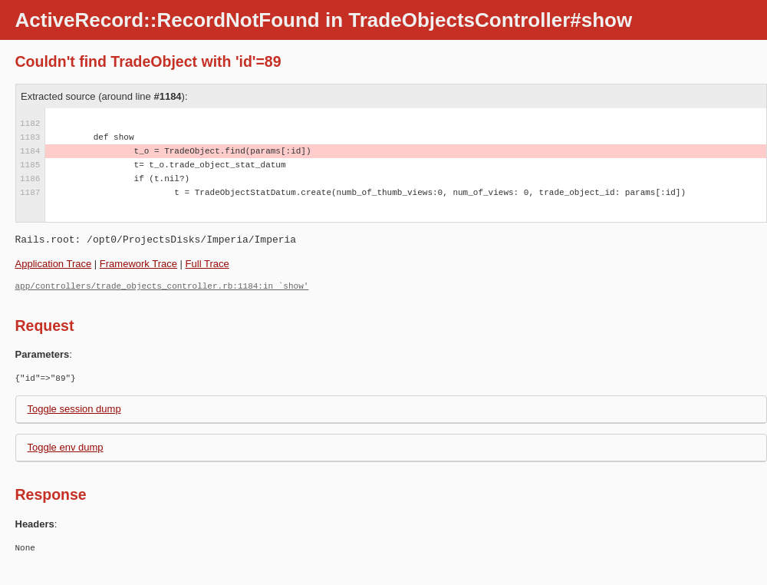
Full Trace (207, 263)
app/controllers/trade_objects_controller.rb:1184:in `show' (162, 286)
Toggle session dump (74, 409)
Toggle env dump (66, 447)
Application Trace (53, 263)
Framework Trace (138, 263)
